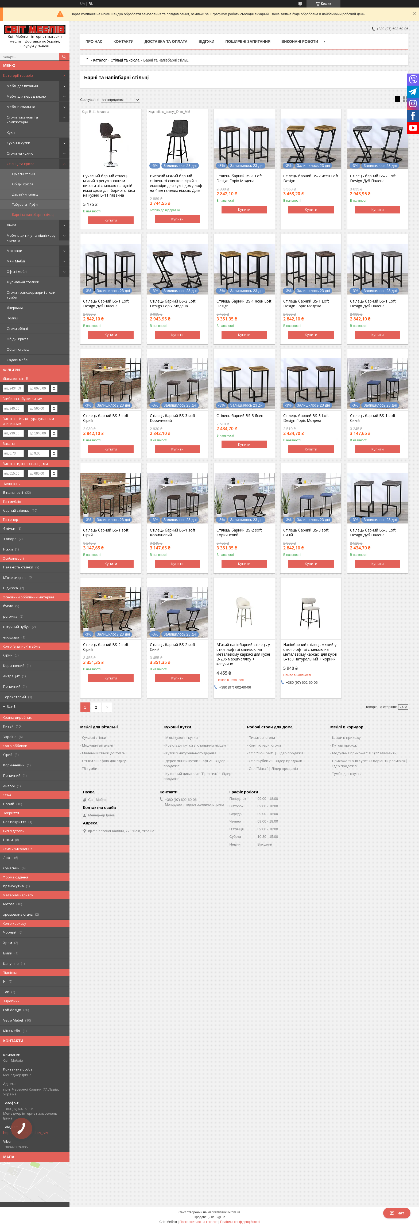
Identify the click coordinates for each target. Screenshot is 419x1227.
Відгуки (206, 41)
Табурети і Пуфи (25, 204)
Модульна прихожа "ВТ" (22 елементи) (364, 753)
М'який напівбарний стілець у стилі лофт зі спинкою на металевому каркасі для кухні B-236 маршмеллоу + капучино (243, 654)
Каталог (100, 60)
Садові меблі (17, 359)
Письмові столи (262, 737)
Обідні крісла (22, 184)
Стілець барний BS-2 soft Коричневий (239, 532)
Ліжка (11, 225)
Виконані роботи (299, 41)
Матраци (14, 250)
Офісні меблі (17, 271)
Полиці (12, 318)
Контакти (124, 41)
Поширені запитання (248, 41)
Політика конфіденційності (240, 1222)
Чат (397, 1213)
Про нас (94, 41)
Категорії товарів (18, 75)
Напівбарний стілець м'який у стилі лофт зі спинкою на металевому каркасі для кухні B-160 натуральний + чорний (310, 652)
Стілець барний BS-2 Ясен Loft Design (310, 178)
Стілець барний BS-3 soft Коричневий (172, 418)
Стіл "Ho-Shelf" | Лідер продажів (276, 753)
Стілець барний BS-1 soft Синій (372, 418)
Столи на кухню (20, 153)
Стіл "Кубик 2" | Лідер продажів (275, 760)
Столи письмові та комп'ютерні (22, 119)
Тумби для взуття (347, 773)
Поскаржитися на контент (199, 1222)
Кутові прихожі (345, 745)
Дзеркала (15, 307)
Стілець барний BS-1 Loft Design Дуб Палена (106, 303)
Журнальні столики (23, 282)
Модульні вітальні (97, 745)
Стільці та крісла (20, 163)
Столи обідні (17, 328)
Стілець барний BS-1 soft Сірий (106, 532)
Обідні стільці (18, 349)
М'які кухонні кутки (181, 737)
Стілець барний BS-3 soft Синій (306, 532)
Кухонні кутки (18, 142)
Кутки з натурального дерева (190, 753)
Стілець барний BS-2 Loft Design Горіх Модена (173, 303)
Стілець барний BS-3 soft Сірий (106, 418)
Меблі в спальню (21, 106)
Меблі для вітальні (22, 85)
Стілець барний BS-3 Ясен (239, 415)
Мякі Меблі (16, 261)
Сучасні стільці (23, 174)
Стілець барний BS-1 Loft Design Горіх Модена (239, 178)
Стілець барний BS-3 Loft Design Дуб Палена (373, 532)
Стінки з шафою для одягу (104, 760)
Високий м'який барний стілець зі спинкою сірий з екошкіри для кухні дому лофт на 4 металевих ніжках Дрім (177, 183)
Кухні (11, 132)
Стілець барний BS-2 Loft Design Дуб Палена (373, 178)
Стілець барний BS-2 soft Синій (172, 647)
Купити (111, 220)
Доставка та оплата (166, 41)
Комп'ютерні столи (265, 745)
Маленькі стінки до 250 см (104, 753)
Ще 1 (11, 706)
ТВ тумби (89, 768)
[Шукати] (64, 57)
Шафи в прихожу (346, 737)
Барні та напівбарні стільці (33, 214)
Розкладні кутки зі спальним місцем (195, 745)
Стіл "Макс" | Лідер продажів (273, 768)
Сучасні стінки (94, 737)
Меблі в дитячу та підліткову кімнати (31, 238)
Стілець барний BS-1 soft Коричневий (172, 532)
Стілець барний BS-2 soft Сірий (106, 647)
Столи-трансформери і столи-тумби (31, 295)
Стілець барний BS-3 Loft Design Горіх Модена (306, 418)
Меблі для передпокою (26, 96)
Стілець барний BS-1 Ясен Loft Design (243, 303)
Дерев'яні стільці (25, 194)
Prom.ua (234, 1212)
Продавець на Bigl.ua (209, 1217)
